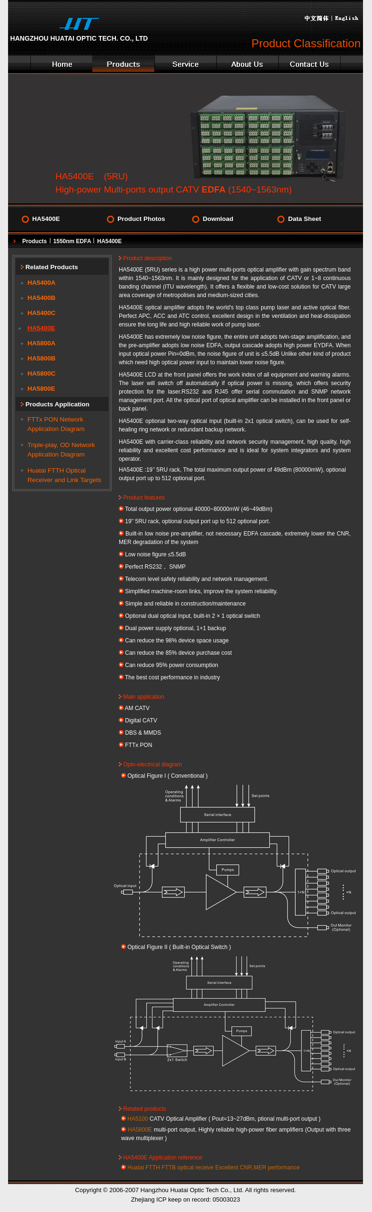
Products (34, 241)
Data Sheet (304, 218)
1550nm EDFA (73, 241)
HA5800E (41, 388)
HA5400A (41, 282)
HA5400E (46, 218)
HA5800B (41, 358)
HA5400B (41, 297)
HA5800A (41, 343)
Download (218, 218)
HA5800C (41, 373)
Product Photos (141, 218)
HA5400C (41, 312)
